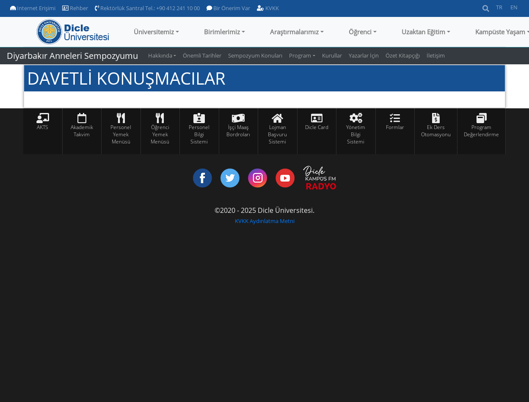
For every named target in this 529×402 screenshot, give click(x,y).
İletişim (436, 55)
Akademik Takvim (82, 131)
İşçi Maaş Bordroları (238, 131)
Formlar (395, 127)
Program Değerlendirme (481, 131)
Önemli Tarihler (202, 55)
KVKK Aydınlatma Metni (265, 221)
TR (499, 7)
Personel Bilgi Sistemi (199, 134)
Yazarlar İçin (364, 55)
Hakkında (160, 55)
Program (300, 55)
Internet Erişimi (32, 8)
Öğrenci (360, 32)
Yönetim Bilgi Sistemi (355, 134)
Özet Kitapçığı (403, 55)
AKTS (42, 127)
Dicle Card (316, 127)
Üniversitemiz (154, 32)
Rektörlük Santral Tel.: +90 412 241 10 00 (147, 8)
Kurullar (332, 55)
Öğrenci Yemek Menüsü (160, 134)
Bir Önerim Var (228, 8)
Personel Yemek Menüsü (120, 134)
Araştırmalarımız (294, 32)
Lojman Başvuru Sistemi (277, 134)
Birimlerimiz (222, 32)
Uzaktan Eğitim (423, 32)
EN (514, 7)
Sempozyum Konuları (255, 55)
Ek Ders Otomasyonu (436, 131)
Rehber (75, 8)
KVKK (268, 8)
